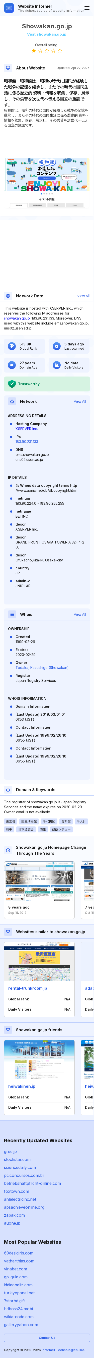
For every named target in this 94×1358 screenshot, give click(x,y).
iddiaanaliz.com (18, 1284)
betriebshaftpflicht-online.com (32, 1183)
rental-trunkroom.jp (27, 988)
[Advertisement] (46, 142)
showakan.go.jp (17, 318)
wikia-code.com (19, 1316)
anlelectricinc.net (20, 1199)
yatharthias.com (19, 1260)
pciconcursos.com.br (24, 1175)
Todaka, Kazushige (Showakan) (42, 667)
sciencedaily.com (20, 1167)
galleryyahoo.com (21, 1324)
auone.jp (12, 1223)
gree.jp (10, 1151)
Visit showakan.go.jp (46, 34)
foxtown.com (16, 1191)
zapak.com (14, 1215)
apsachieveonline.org (24, 1207)
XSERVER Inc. (27, 429)
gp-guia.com (16, 1276)
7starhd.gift (14, 1300)
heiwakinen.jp (21, 1086)
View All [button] (83, 296)
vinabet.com (15, 1268)
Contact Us (47, 1338)
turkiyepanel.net (19, 1292)
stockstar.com (17, 1159)
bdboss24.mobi (18, 1308)
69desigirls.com (18, 1252)
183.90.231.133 (27, 441)
